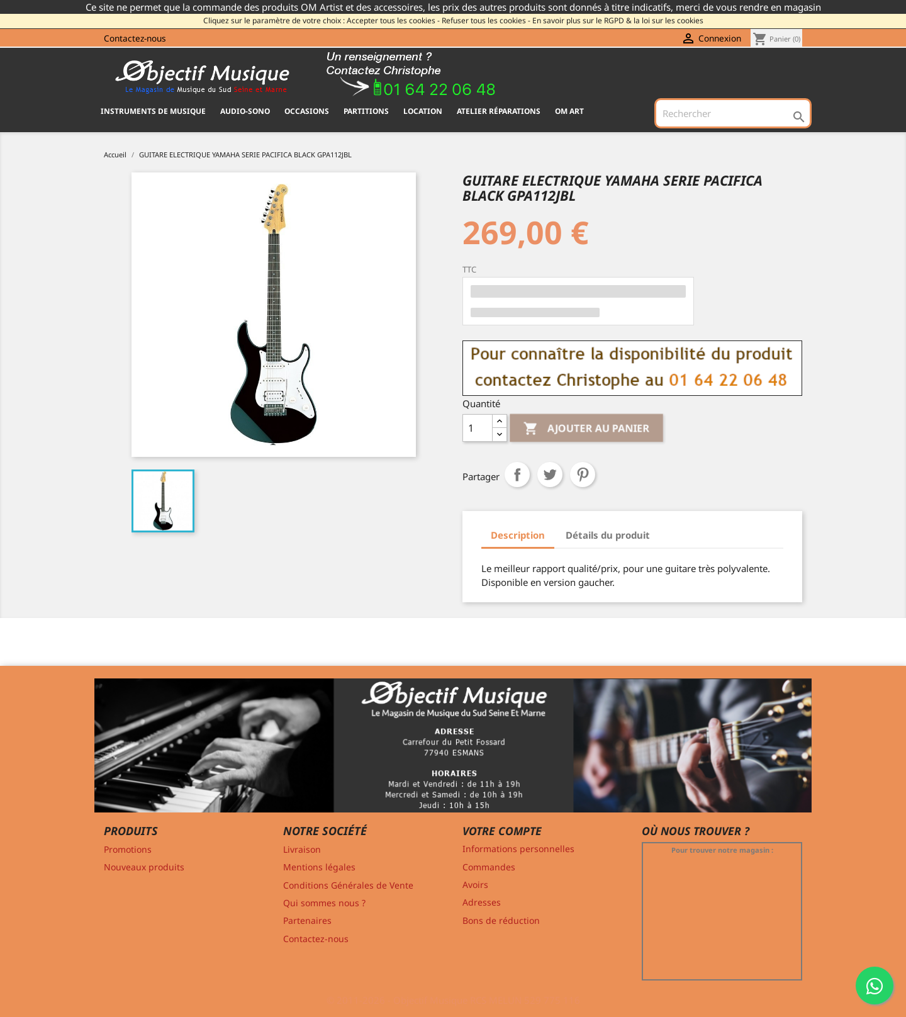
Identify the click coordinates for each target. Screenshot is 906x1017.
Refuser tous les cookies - (486, 20)
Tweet (549, 474)
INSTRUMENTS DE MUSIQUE (153, 111)
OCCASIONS (306, 111)
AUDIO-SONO (245, 111)
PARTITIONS (366, 111)
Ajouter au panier (586, 429)
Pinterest (582, 474)
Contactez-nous (135, 38)
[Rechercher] (733, 113)
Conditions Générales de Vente (348, 885)
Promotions (128, 849)
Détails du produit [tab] (608, 535)
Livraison (302, 849)
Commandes (488, 867)
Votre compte (502, 830)
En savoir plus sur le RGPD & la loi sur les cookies (617, 20)
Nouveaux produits (144, 867)
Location (422, 111)
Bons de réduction (501, 920)
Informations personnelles (518, 849)
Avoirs (475, 885)
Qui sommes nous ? (324, 903)
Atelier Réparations (498, 111)
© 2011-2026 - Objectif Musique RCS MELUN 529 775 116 (453, 1000)
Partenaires (307, 920)
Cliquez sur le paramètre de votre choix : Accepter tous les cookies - (321, 20)
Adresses (481, 902)
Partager (517, 474)
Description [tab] (518, 535)
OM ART (569, 111)
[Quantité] (477, 428)
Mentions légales (319, 867)
